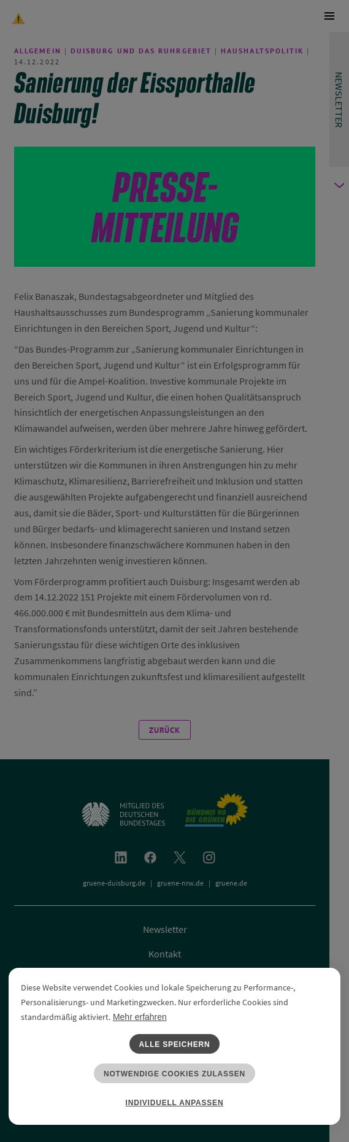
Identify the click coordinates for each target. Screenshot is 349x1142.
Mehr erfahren (140, 1017)
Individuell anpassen (175, 1102)
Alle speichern (174, 1044)
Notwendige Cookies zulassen (174, 1074)
